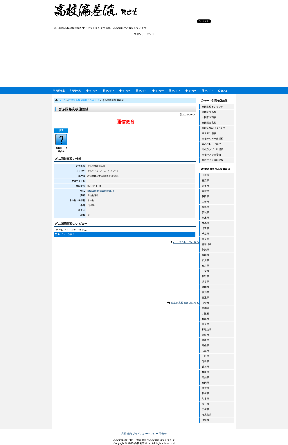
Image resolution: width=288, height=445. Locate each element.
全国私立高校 (209, 117)
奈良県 (205, 324)
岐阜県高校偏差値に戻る (185, 302)
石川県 (205, 260)
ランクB (125, 90)
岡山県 (205, 345)
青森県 (205, 180)
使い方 (222, 90)
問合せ (163, 433)
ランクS (91, 90)
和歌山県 (206, 329)
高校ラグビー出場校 (212, 149)
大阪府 (205, 313)
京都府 (205, 308)
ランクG (207, 90)
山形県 (205, 201)
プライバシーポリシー (145, 433)
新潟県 (205, 249)
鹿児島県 (206, 414)
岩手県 (205, 185)
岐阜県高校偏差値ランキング (83, 100)
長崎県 (205, 393)
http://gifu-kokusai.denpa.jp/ (100, 191)
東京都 (205, 239)
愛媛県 (205, 372)
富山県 (205, 255)
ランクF (191, 90)
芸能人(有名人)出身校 (213, 128)
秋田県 (205, 196)
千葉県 (205, 233)
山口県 (205, 356)
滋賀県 (205, 302)
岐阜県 (205, 281)
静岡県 (205, 287)
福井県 (205, 265)
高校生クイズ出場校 (212, 160)
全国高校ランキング (212, 106)
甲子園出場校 (209, 133)
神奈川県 (206, 244)
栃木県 (205, 217)
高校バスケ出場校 (211, 154)
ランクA (108, 90)
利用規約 (126, 433)
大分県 (205, 404)
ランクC (141, 90)
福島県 (205, 207)
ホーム (62, 100)
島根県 (205, 340)
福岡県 (205, 382)
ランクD (158, 90)
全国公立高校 (209, 112)
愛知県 (205, 292)
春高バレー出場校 (211, 144)
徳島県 (205, 361)
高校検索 (59, 90)
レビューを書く (66, 234)
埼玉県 (205, 228)
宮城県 (205, 191)
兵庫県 (205, 318)
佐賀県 (205, 388)
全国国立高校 (209, 122)
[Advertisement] (144, 61)
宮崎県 (205, 409)
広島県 (205, 350)
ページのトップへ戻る (186, 242)
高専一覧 (75, 90)
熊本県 (205, 398)
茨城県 (205, 212)
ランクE (174, 90)
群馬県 (205, 223)
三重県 (205, 297)
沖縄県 (205, 420)
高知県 (205, 377)
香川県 (205, 366)
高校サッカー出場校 (212, 138)
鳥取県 (205, 334)
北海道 (205, 175)
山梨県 (205, 271)
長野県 (205, 276)
